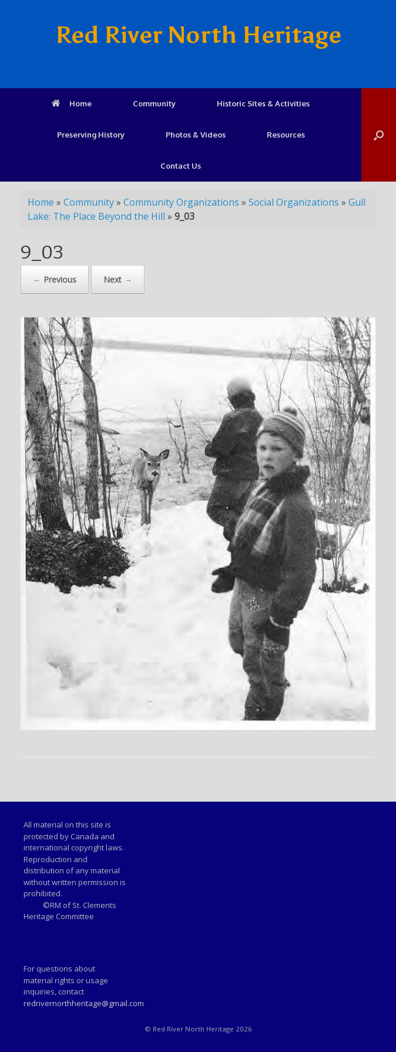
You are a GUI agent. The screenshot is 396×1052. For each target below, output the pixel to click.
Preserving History (91, 134)
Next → (117, 279)
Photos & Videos (196, 134)
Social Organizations (294, 202)
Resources (286, 134)
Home (72, 103)
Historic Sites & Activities (263, 103)
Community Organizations (181, 202)
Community (154, 103)
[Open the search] (378, 135)
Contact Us (180, 165)
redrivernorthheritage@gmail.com (84, 1003)
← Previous (54, 279)
